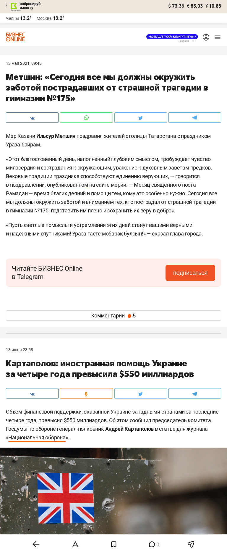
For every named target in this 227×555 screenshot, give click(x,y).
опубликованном (67, 185)
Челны (12, 18)
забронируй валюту (30, 5)
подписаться (190, 273)
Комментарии (113, 316)
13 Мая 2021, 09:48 (24, 63)
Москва (44, 18)
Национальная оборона (37, 437)
